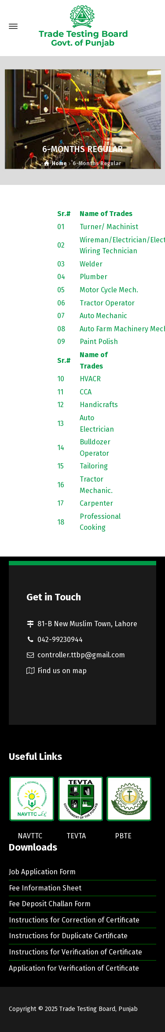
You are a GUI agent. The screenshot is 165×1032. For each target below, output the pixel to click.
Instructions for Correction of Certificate (74, 920)
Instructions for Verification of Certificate (75, 952)
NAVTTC (30, 836)
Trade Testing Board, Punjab (98, 1009)
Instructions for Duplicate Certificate (68, 936)
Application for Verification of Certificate (74, 968)
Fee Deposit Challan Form (50, 904)
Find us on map (62, 671)
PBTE (123, 836)
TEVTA (76, 836)
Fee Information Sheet (45, 888)
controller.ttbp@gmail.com (81, 655)
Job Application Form (42, 872)
